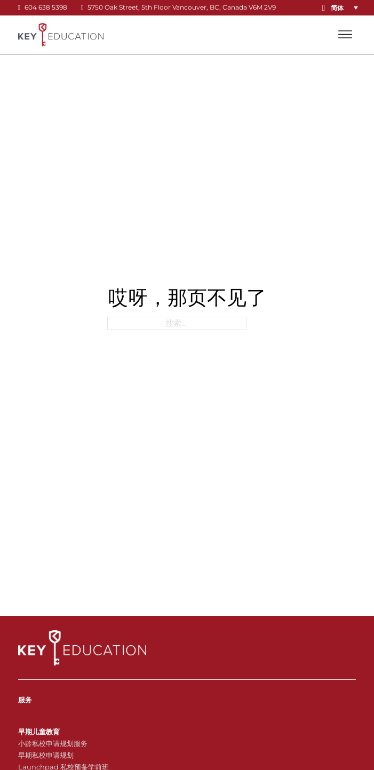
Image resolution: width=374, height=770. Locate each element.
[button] (346, 8)
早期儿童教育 (39, 731)
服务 (25, 699)
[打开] (345, 34)
